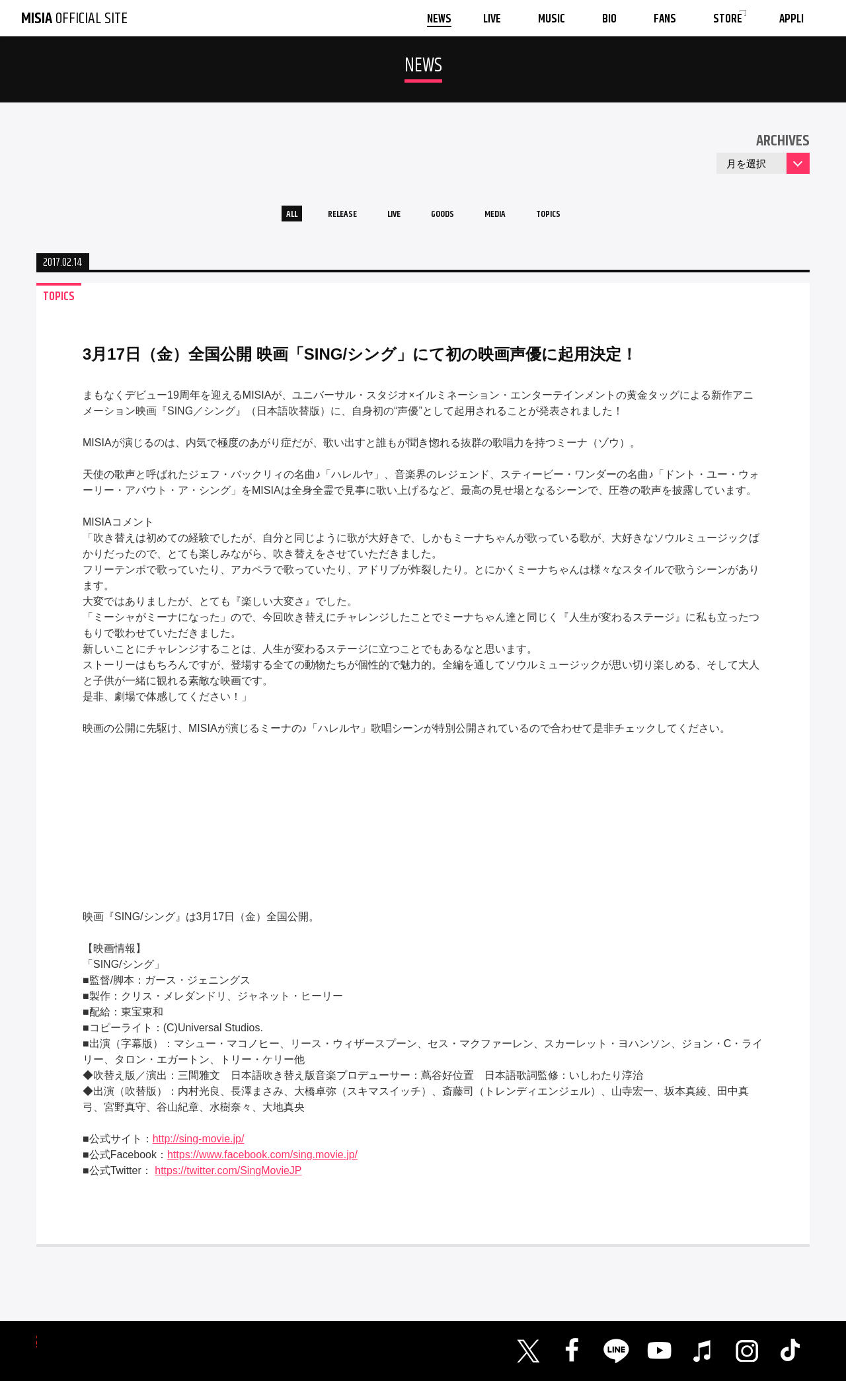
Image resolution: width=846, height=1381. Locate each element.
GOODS (447, 217)
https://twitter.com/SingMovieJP (228, 1177)
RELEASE (323, 217)
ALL (261, 217)
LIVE (387, 217)
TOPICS (576, 217)
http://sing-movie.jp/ (199, 1145)
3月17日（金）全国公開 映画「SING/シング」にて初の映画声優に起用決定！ (360, 361)
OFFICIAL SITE (74, 18)
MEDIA (511, 217)
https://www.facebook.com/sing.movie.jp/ (262, 1161)
